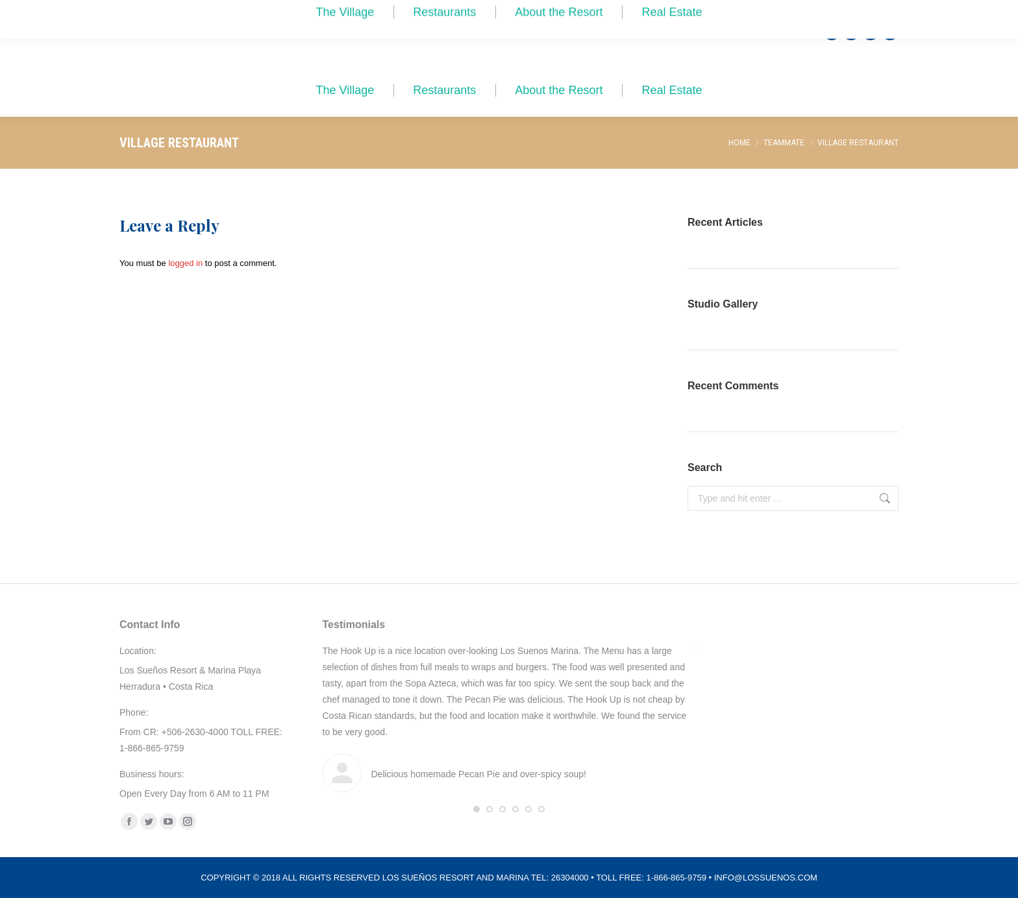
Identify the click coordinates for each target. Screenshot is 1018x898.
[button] (476, 809)
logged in (185, 263)
